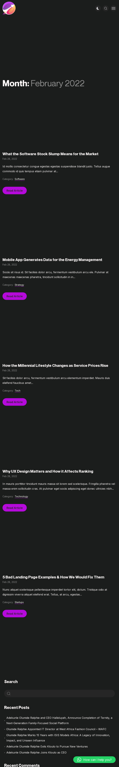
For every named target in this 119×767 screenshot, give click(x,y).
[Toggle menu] (113, 8)
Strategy (19, 284)
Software (20, 179)
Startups (19, 602)
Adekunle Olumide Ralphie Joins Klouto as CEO (36, 752)
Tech (17, 390)
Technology (21, 496)
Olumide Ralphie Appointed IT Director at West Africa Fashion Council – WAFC (56, 729)
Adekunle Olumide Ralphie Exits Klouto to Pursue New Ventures (47, 746)
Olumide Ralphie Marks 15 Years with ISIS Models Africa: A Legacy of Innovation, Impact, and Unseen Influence (58, 737)
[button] (94, 759)
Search (11, 681)
